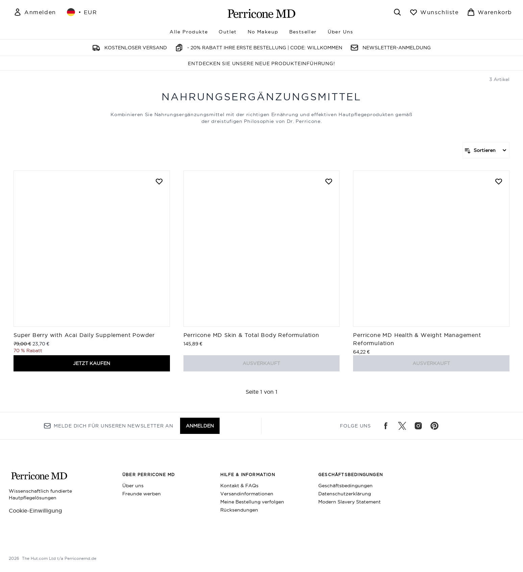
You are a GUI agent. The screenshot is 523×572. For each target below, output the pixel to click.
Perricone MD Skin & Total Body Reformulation (251, 335)
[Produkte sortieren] (486, 150)
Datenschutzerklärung (344, 493)
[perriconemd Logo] (261, 13)
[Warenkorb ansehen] (489, 12)
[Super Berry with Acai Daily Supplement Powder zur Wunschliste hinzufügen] (159, 181)
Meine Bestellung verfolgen (252, 501)
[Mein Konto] (35, 12)
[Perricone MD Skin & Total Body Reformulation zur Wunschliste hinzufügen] (329, 181)
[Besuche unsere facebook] (386, 426)
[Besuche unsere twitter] (402, 426)
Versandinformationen (246, 493)
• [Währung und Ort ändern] (82, 12)
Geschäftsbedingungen (345, 485)
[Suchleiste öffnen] (397, 12)
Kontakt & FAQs (239, 485)
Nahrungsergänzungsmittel (261, 96)
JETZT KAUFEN (91, 363)
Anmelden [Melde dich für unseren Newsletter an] (200, 425)
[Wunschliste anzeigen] (434, 12)
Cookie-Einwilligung (35, 511)
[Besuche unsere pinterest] (434, 426)
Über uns (133, 485)
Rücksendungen (239, 510)
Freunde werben (141, 493)
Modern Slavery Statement (349, 501)
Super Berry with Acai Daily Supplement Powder (84, 335)
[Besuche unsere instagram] (418, 426)
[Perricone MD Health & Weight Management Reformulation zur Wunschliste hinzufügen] (499, 181)
